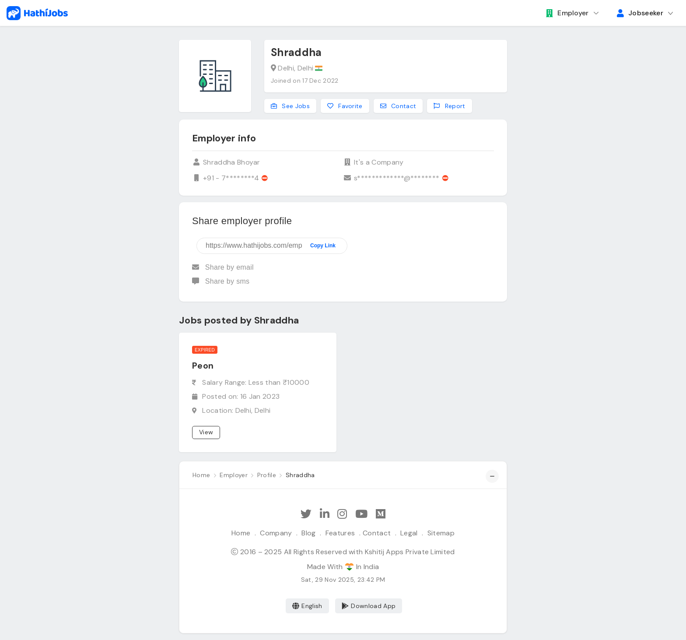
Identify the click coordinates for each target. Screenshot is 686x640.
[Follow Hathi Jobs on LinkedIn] (324, 514)
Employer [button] (567, 13)
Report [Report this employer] (449, 106)
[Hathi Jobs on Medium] (380, 514)
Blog (308, 533)
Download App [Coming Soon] (369, 606)
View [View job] (206, 432)
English (307, 606)
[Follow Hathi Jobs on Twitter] (306, 514)
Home (240, 533)
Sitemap (441, 533)
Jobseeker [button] (640, 13)
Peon (203, 365)
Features (340, 533)
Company (276, 533)
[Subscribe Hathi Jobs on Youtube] (361, 514)
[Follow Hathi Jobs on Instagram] (342, 514)
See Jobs (290, 106)
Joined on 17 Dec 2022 (305, 80)
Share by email (223, 267)
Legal (409, 533)
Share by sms (220, 281)
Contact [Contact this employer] (398, 106)
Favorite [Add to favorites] (345, 106)
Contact (377, 533)
